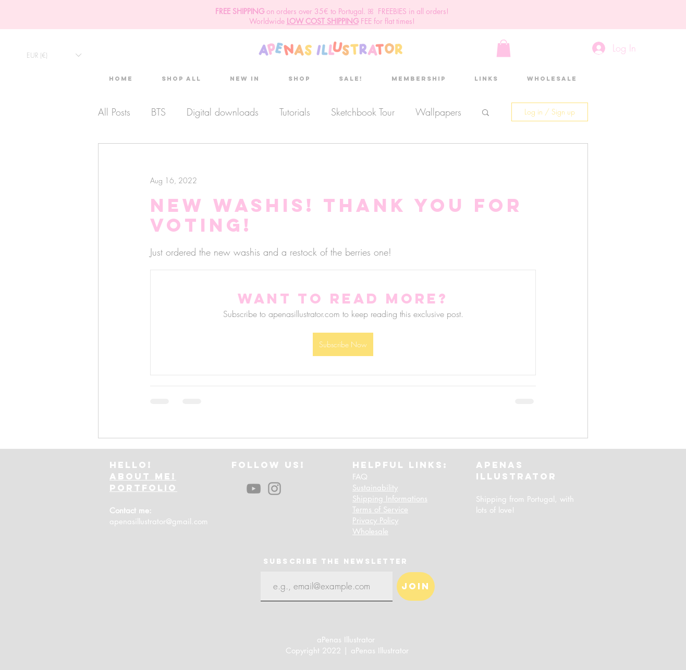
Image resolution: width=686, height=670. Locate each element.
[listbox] (54, 55)
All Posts (114, 112)
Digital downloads (223, 112)
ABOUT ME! (142, 476)
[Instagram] (274, 488)
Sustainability (375, 487)
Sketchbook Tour (363, 112)
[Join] (416, 586)
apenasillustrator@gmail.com (158, 521)
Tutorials (294, 112)
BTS (158, 112)
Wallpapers (438, 112)
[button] (54, 55)
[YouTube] (253, 488)
